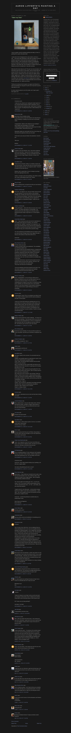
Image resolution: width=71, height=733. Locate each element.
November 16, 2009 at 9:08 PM (23, 179)
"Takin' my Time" (16, 17)
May (47, 100)
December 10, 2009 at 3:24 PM (23, 587)
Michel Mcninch (47, 243)
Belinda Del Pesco (47, 186)
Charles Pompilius (18, 339)
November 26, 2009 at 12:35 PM (23, 468)
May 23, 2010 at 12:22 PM (21, 682)
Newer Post (13, 723)
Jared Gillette (46, 212)
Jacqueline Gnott (47, 209)
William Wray (46, 268)
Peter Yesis (46, 250)
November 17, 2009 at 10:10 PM (23, 388)
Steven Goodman (47, 260)
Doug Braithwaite (47, 143)
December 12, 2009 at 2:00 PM (23, 606)
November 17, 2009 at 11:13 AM (23, 312)
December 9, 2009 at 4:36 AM (23, 573)
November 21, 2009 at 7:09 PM (23, 447)
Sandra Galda (18, 148)
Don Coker (46, 196)
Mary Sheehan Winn (19, 242)
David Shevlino (47, 192)
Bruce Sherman (18, 472)
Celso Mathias (18, 653)
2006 (46, 114)
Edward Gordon (47, 202)
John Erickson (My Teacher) (49, 146)
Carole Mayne (18, 550)
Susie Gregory (18, 628)
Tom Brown (46, 267)
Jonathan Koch (47, 224)
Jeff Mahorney (18, 616)
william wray (17, 676)
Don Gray (46, 197)
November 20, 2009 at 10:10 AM (23, 426)
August (47, 95)
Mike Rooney (46, 245)
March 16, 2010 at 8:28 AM (22, 641)
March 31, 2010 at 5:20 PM (22, 663)
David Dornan (46, 141)
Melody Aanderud (47, 240)
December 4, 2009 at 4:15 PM (23, 563)
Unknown (17, 293)
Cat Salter (17, 590)
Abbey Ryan (46, 184)
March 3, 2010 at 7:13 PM (22, 625)
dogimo (16, 346)
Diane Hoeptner (18, 644)
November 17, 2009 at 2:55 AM (23, 186)
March (47, 104)
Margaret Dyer (47, 237)
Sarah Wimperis (47, 257)
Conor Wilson (17, 508)
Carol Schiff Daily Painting (20, 566)
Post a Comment (14, 721)
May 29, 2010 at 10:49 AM (21, 692)
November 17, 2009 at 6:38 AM (23, 202)
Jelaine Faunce (47, 220)
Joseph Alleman (47, 148)
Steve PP (17, 182)
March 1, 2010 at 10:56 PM (22, 613)
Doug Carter (46, 199)
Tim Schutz (46, 265)
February (48, 106)
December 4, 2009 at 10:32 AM (23, 547)
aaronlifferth (17, 161)
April (47, 102)
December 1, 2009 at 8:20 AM (23, 519)
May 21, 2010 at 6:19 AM (21, 673)
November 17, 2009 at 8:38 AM (23, 290)
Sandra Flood (46, 255)
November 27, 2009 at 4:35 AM (23, 504)
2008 (46, 110)
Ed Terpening (17, 450)
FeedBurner (54, 80)
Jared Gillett (46, 144)
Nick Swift (46, 248)
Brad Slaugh (46, 138)
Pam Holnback (18, 328)
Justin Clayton (47, 225)
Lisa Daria (17, 412)
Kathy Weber (46, 230)
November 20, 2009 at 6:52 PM (23, 436)
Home (26, 723)
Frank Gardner (47, 204)
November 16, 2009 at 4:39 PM (23, 111)
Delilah (16, 666)
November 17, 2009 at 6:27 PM (23, 343)
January (48, 108)
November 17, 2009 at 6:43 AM (23, 215)
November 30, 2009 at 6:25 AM (23, 511)
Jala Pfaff (17, 609)
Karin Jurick (46, 229)
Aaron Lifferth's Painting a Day (36, 7)
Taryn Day (46, 263)
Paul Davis (46, 151)
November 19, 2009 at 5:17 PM (23, 416)
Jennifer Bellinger (18, 400)
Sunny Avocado (47, 262)
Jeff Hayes (46, 217)
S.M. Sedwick (46, 253)
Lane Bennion (26, 78)
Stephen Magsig (47, 258)
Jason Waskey (47, 214)
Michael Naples (47, 242)
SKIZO (16, 695)
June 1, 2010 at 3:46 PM (21, 702)
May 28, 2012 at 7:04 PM (21, 718)
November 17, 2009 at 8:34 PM (23, 350)
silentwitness (17, 522)
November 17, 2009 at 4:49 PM (23, 335)
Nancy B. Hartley (18, 275)
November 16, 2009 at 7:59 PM (23, 158)
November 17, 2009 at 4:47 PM (23, 325)
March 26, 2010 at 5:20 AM (22, 650)
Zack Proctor (46, 154)
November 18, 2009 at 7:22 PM (23, 397)
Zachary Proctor (47, 270)
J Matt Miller (46, 207)
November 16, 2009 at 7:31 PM (23, 145)
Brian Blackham (47, 139)
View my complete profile (50, 65)
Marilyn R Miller (18, 315)
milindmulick (17, 515)
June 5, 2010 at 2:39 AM (21, 709)
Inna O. (16, 429)
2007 (46, 112)
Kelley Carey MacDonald (20, 440)
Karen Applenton (47, 227)
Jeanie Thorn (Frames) (48, 215)
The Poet (45, 153)
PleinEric (16, 577)
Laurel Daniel (46, 235)
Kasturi (16, 712)
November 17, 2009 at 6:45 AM (23, 239)
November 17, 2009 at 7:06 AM (23, 272)
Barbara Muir (17, 114)
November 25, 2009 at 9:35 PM (23, 457)
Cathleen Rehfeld (18, 189)
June (47, 99)
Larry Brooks (46, 234)
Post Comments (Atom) (22, 726)
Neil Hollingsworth (47, 247)
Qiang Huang (46, 252)
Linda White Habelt (19, 219)
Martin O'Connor (47, 238)
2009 (46, 89)
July (47, 97)
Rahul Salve (17, 705)
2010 (46, 87)
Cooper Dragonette (48, 189)
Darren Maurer (47, 191)
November (48, 91)
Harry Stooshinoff (47, 205)
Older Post (39, 723)
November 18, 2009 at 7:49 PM (23, 409)
